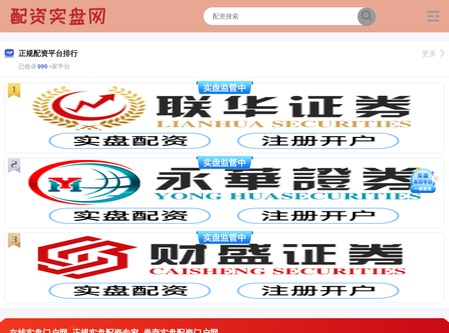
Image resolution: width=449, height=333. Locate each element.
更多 (433, 53)
